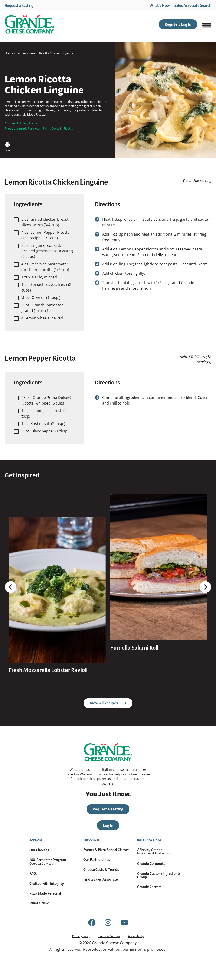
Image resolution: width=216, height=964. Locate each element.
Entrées (22, 123)
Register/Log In (178, 24)
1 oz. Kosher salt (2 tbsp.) (43, 423)
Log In (108, 825)
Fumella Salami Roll (134, 648)
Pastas (33, 123)
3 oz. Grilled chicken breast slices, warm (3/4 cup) (45, 222)
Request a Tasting (19, 5)
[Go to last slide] (10, 567)
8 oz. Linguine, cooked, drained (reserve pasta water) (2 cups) (47, 251)
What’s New (159, 5)
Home (9, 53)
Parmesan (35, 128)
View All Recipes (108, 703)
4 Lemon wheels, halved (42, 318)
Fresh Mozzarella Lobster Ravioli (48, 670)
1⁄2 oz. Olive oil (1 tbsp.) (40, 297)
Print (7, 147)
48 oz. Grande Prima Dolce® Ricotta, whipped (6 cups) (46, 400)
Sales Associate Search (192, 5)
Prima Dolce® (52, 128)
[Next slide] (205, 567)
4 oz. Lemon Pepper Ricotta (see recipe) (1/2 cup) (45, 235)
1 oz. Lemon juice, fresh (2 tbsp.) (44, 413)
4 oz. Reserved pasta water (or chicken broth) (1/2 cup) (45, 266)
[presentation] (57, 590)
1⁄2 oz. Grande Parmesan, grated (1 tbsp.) (43, 307)
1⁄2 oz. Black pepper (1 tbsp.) (45, 431)
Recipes (21, 53)
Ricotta (68, 128)
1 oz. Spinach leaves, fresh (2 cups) (46, 287)
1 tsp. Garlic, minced (39, 277)
